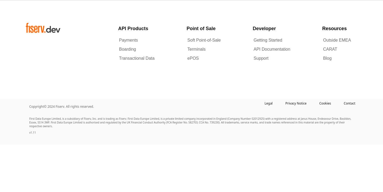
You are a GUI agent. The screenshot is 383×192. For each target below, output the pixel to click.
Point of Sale (200, 28)
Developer (264, 28)
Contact (349, 103)
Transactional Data (137, 58)
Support (260, 58)
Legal (269, 103)
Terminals (197, 49)
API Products (133, 28)
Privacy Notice (295, 103)
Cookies (325, 103)
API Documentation (271, 49)
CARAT (330, 49)
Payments (128, 40)
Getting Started (267, 40)
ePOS (193, 58)
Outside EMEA (337, 40)
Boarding (127, 49)
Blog (327, 58)
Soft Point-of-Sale (204, 40)
